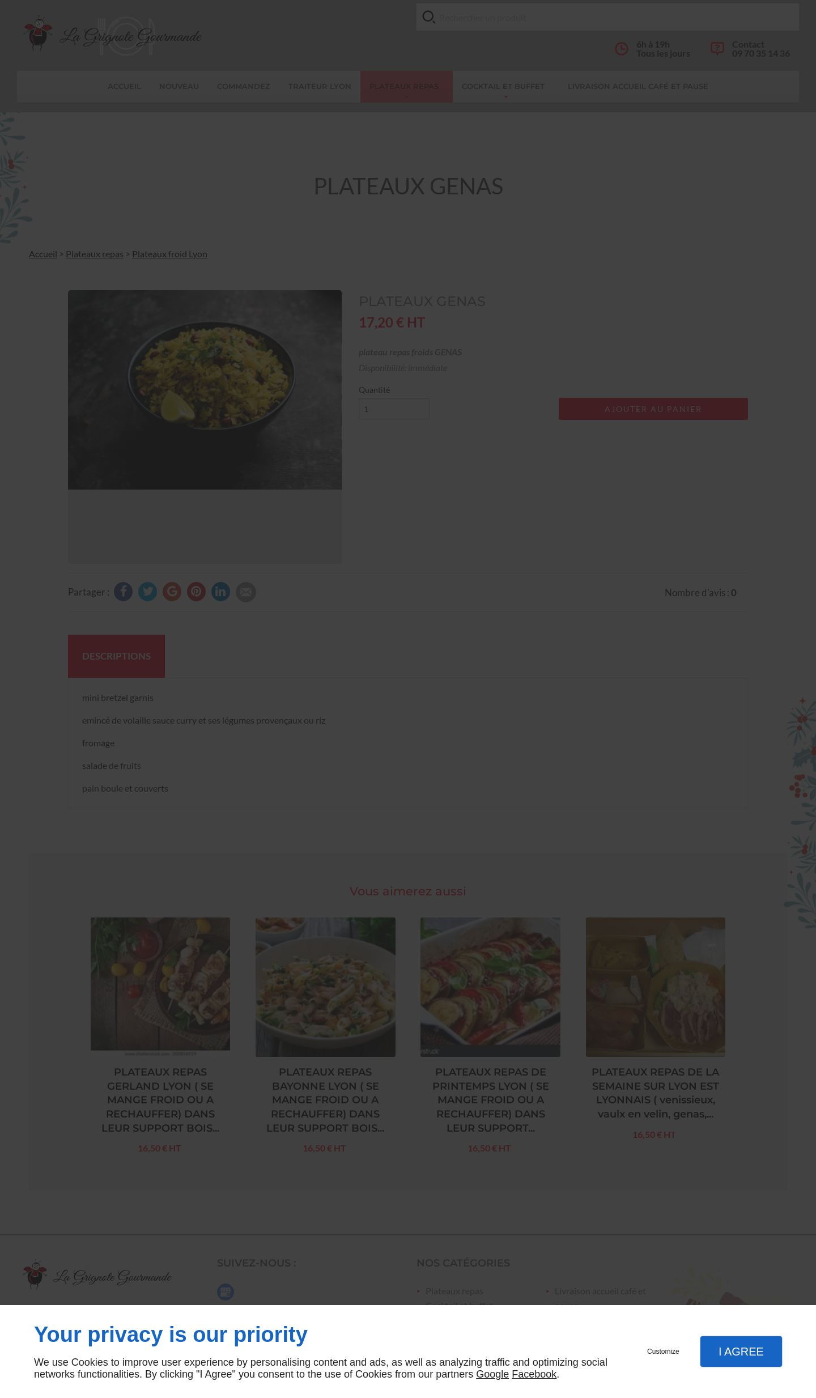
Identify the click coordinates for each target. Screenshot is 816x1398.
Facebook (534, 1374)
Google (492, 1374)
